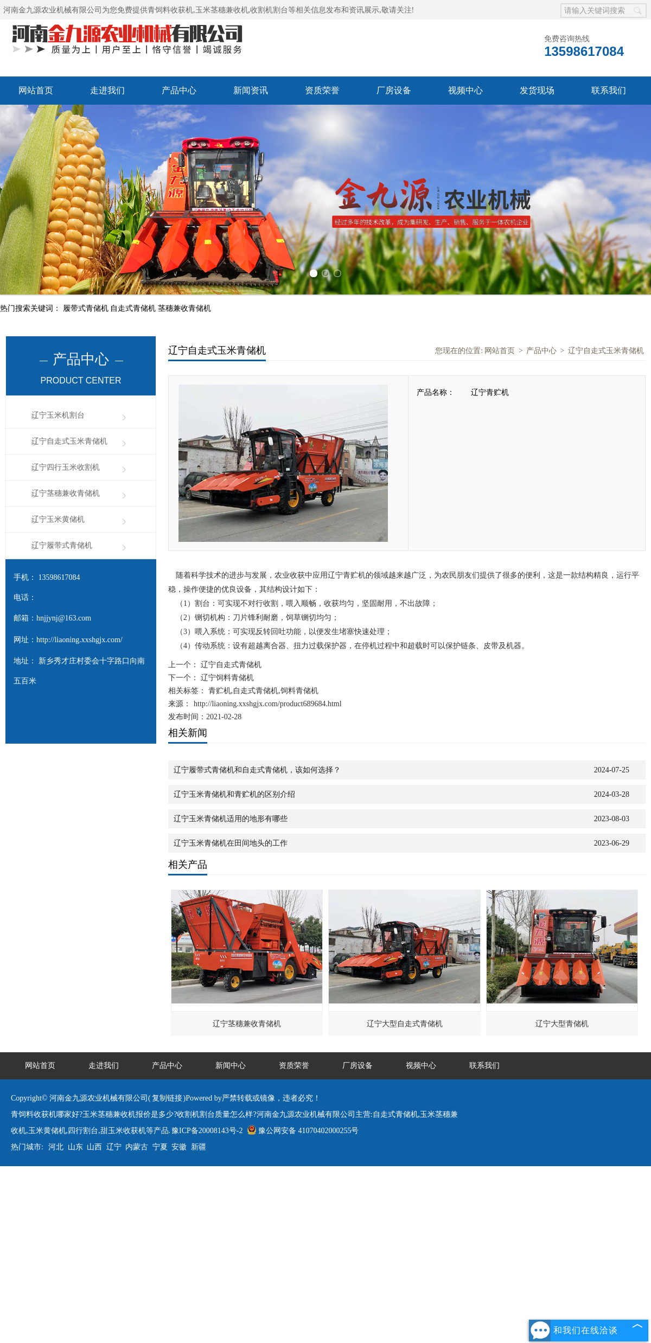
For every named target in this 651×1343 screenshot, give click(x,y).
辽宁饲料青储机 (226, 678)
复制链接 (167, 1098)
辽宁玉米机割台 (58, 415)
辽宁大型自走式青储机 (405, 1024)
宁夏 (160, 1147)
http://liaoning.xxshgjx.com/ (79, 640)
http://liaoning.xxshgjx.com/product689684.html (268, 704)
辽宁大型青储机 (562, 1024)
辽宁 (114, 1147)
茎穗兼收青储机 (184, 308)
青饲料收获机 (170, 10)
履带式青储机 (87, 308)
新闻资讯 (250, 90)
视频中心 (465, 90)
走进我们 (107, 90)
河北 (55, 1147)
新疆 (198, 1147)
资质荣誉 (322, 90)
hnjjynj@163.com (63, 618)
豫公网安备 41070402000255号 (303, 1131)
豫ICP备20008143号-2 (206, 1131)
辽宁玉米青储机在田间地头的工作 (231, 843)
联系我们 (608, 90)
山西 (94, 1147)
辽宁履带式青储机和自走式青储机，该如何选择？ (257, 770)
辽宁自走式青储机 (230, 665)
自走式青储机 (134, 308)
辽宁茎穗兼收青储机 (65, 493)
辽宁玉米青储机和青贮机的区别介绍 (234, 794)
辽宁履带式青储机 (61, 545)
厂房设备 (393, 90)
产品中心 (179, 90)
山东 (75, 1147)
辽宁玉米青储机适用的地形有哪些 (231, 819)
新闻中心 (230, 1065)
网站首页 (35, 90)
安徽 (179, 1147)
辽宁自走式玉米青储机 (69, 441)
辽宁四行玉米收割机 (65, 467)
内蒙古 (136, 1147)
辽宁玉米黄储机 (58, 519)
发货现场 (537, 90)
